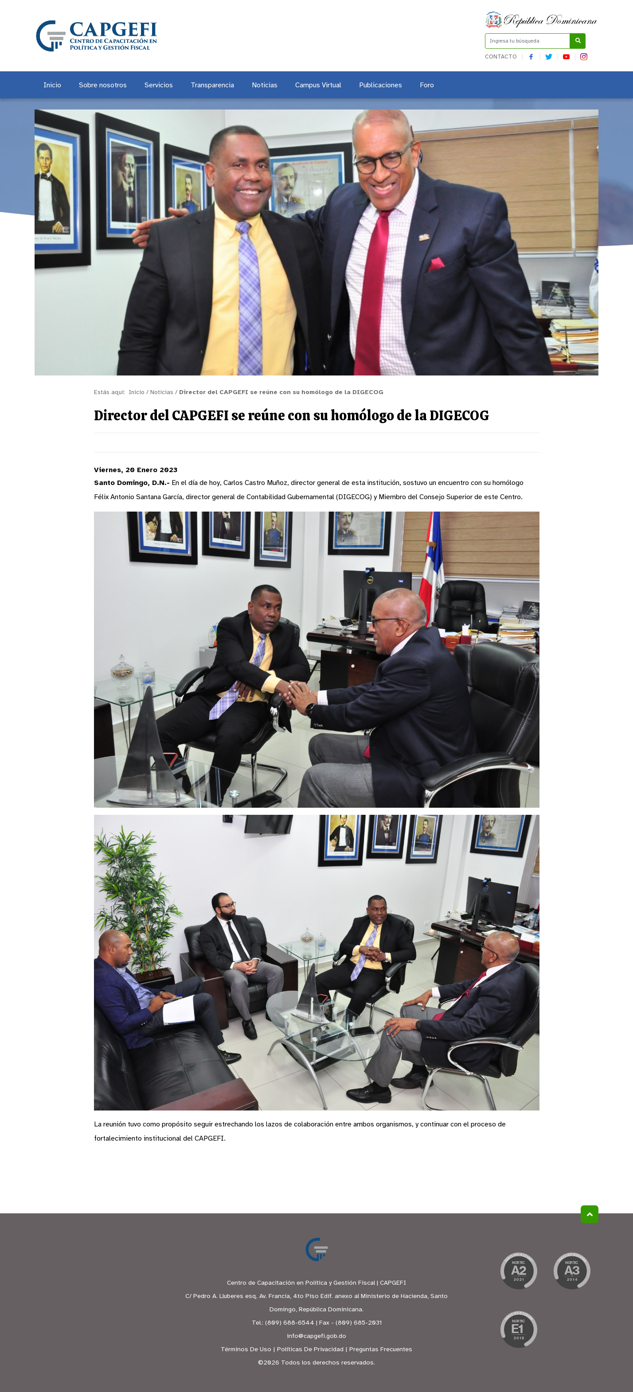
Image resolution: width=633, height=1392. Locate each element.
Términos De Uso (246, 1349)
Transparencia (212, 85)
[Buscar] (578, 41)
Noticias (264, 85)
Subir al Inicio (590, 1214)
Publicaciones (380, 85)
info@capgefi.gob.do (316, 1336)
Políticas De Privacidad (310, 1349)
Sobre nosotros (103, 85)
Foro (427, 85)
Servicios (159, 85)
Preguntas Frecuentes (380, 1349)
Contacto (501, 57)
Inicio (52, 85)
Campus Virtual (318, 85)
